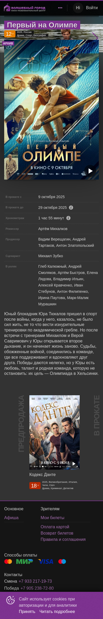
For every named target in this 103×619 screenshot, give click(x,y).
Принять (27, 611)
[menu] (57, 8)
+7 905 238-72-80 (37, 588)
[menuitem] (60, 8)
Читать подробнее (57, 611)
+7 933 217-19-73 (35, 581)
